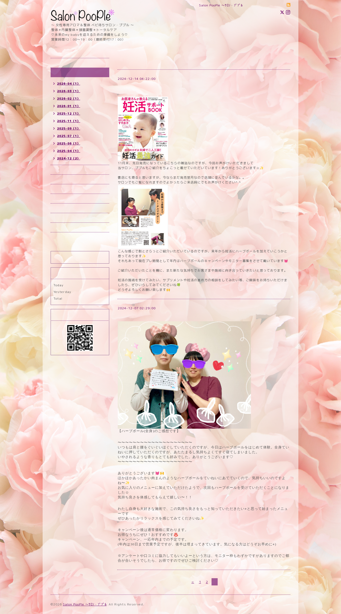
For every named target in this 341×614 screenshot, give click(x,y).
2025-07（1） (68, 136)
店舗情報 (60, 198)
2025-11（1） (68, 121)
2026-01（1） (68, 106)
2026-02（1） (68, 98)
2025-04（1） (68, 151)
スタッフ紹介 (63, 218)
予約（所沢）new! (67, 169)
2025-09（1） (68, 128)
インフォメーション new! (73, 72)
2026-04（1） (68, 83)
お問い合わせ (63, 208)
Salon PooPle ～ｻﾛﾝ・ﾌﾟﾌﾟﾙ (85, 604)
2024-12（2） (68, 158)
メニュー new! (64, 189)
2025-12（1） (68, 113)
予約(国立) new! (66, 179)
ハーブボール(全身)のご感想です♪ (149, 314)
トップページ (63, 63)
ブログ (58, 227)
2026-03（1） (68, 91)
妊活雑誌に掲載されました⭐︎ (143, 85)
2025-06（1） (68, 143)
